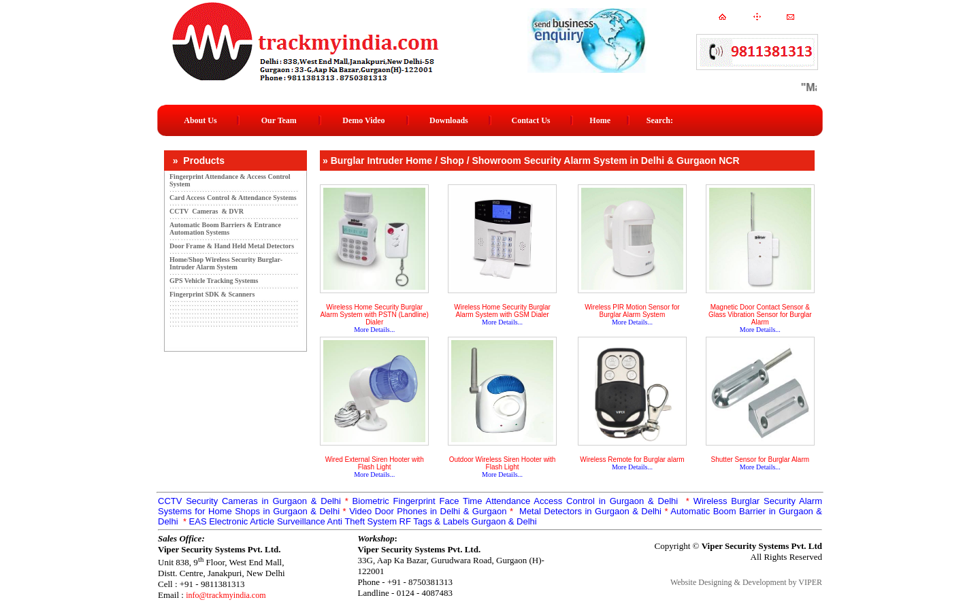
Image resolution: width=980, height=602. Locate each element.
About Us (200, 120)
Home (599, 120)
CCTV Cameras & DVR (206, 211)
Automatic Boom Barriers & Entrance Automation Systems (225, 228)
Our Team (279, 120)
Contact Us (531, 120)
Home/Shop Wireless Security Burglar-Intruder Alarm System (225, 263)
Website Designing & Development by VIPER (746, 582)
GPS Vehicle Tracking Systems (213, 280)
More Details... (374, 329)
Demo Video (363, 120)
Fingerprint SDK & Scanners (212, 294)
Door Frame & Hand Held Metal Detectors (231, 246)
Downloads (448, 120)
